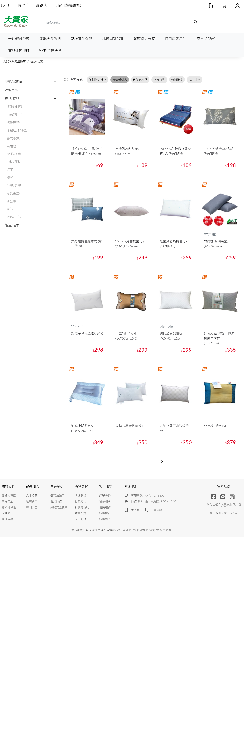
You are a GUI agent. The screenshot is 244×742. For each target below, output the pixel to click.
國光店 (24, 5)
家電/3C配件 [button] (207, 39)
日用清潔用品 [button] (175, 39)
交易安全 (7, 501)
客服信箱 (105, 513)
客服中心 (105, 519)
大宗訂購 (80, 519)
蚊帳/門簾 (14, 217)
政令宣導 (7, 519)
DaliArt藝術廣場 (67, 5)
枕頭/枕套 (36, 61)
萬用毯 (11, 146)
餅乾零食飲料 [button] (50, 39)
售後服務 (105, 507)
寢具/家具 (12, 98)
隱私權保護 (9, 507)
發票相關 (105, 501)
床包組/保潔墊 (17, 130)
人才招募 (31, 495)
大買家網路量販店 (14, 61)
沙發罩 (11, 201)
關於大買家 (9, 495)
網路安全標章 (59, 507)
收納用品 (11, 90)
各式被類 (13, 138)
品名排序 (194, 79)
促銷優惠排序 (97, 79)
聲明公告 (31, 507)
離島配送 (80, 513)
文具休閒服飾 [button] (19, 50)
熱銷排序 (177, 79)
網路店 (41, 5)
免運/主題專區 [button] (50, 50)
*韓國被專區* (16, 106)
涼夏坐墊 (13, 193)
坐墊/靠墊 (14, 185)
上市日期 (159, 79)
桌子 (10, 169)
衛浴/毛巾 (12, 225)
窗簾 (10, 209)
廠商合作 (31, 501)
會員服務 (56, 501)
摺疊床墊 (13, 122)
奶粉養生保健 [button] (81, 39)
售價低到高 (119, 79)
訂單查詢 (105, 495)
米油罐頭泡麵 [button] (19, 39)
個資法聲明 (57, 495)
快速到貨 (80, 495)
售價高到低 (140, 79)
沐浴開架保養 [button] (113, 39)
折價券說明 (82, 507)
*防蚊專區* (14, 114)
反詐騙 (6, 513)
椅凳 (10, 177)
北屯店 (6, 5)
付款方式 (80, 501)
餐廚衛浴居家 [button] (144, 39)
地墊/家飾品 (13, 81)
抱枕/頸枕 (14, 162)
